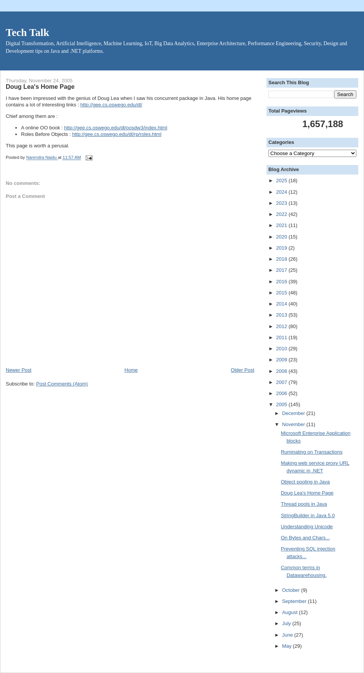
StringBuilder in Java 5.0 (308, 515)
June (288, 635)
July (287, 623)
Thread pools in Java (304, 504)
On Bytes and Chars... (305, 538)
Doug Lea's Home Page (307, 493)
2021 (282, 225)
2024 (282, 192)
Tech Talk (27, 32)
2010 (282, 348)
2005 (282, 404)
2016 (282, 281)
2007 (282, 382)
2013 (282, 315)
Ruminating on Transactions (311, 452)
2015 (282, 293)
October (291, 590)
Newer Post (18, 370)
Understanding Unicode (307, 526)
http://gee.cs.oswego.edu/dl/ (111, 105)
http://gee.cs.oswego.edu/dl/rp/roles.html (116, 134)
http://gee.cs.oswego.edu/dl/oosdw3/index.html (115, 128)
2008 (282, 371)
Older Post (242, 370)
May (287, 646)
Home (131, 370)
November (294, 424)
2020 (282, 237)
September (295, 601)
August (290, 612)
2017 (282, 270)
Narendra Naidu (42, 157)
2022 (282, 214)
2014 (282, 304)
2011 (282, 337)
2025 (282, 180)
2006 (282, 393)
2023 (282, 203)
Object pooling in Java (305, 482)
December (294, 413)
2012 (282, 326)
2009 (282, 360)
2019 (282, 248)
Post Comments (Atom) (62, 384)
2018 (282, 259)
